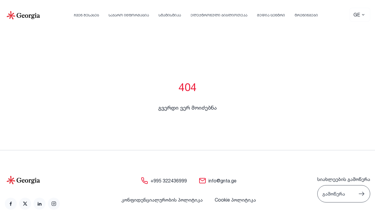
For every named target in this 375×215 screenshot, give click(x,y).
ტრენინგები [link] (306, 15)
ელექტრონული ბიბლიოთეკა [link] (218, 15)
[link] (11, 204)
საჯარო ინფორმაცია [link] (129, 15)
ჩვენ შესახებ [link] (86, 15)
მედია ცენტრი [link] (271, 15)
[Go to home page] (32, 180)
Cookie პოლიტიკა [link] (235, 199)
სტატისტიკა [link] (169, 15)
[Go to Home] (23, 15)
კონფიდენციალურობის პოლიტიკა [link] (162, 199)
